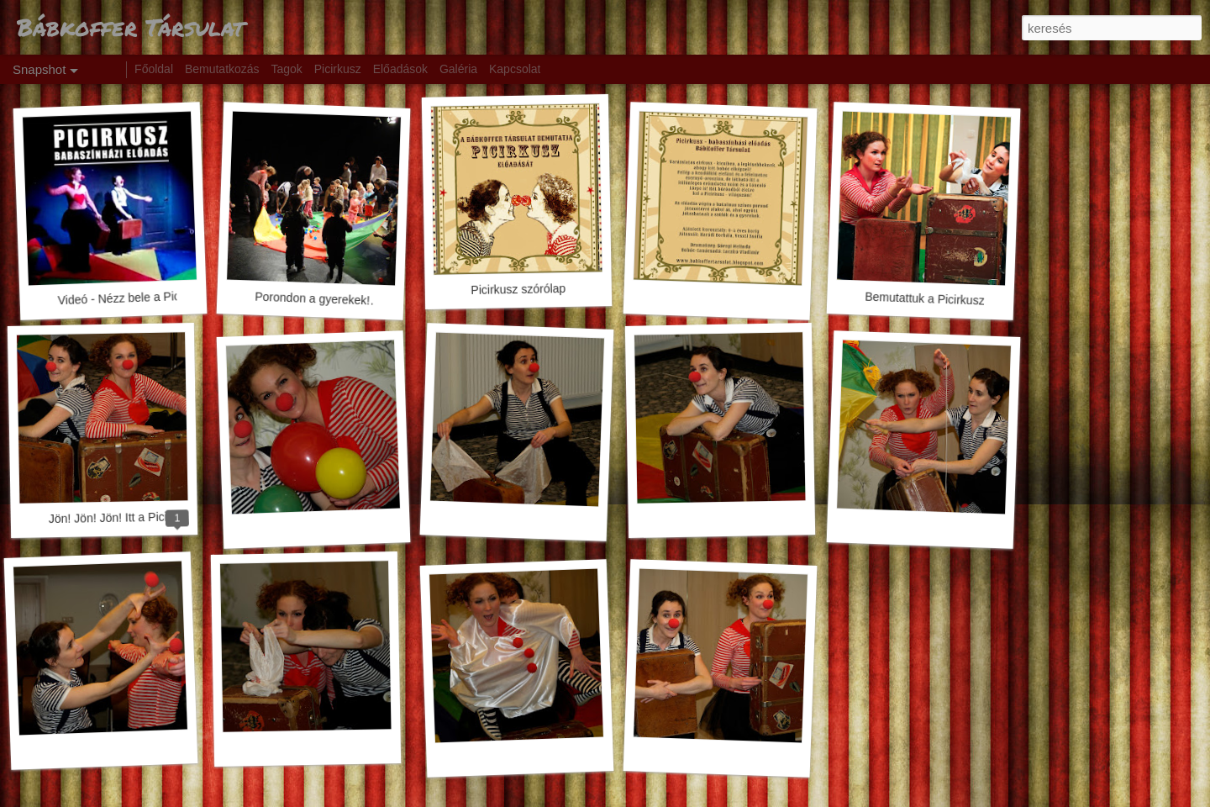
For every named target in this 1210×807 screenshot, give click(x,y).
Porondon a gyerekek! (312, 299)
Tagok (286, 69)
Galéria (458, 69)
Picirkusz (337, 69)
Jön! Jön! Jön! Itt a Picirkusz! (123, 517)
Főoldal (153, 69)
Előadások (400, 69)
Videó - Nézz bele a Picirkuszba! (142, 297)
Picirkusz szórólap (518, 289)
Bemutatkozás (222, 69)
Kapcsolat (514, 69)
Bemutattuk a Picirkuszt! (928, 299)
